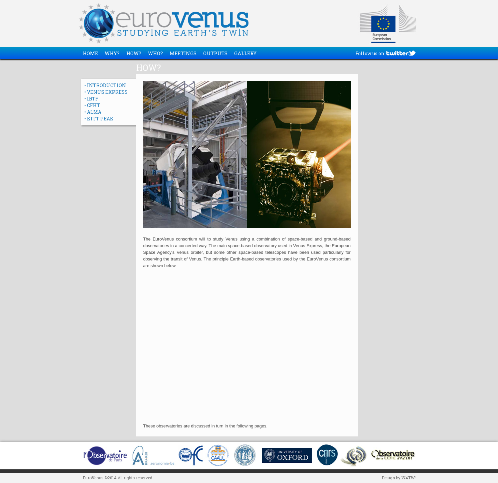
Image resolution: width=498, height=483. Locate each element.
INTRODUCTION (106, 85)
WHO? (155, 53)
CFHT (93, 105)
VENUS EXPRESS (107, 92)
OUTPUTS (215, 53)
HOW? (133, 53)
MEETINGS (183, 53)
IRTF (92, 98)
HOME (90, 53)
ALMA (94, 112)
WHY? (112, 53)
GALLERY (245, 53)
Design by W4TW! (399, 477)
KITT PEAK (100, 118)
